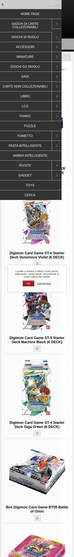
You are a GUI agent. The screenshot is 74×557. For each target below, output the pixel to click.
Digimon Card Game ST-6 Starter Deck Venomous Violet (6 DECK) (37, 255)
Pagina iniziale (15, 69)
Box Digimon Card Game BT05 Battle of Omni (37, 509)
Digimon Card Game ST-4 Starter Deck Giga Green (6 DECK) (37, 425)
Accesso (44, 28)
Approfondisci (44, 283)
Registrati (30, 28)
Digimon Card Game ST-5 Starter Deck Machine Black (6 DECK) (37, 340)
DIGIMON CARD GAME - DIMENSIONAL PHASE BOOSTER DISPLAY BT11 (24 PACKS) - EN (37, 168)
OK (28, 283)
